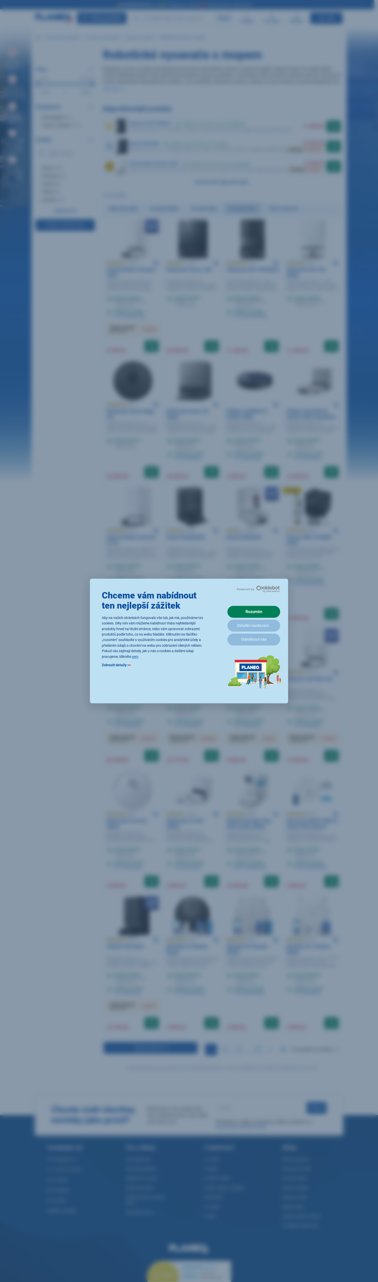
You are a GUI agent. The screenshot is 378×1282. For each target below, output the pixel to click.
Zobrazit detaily (116, 665)
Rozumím (253, 611)
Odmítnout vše (254, 639)
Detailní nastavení (253, 625)
